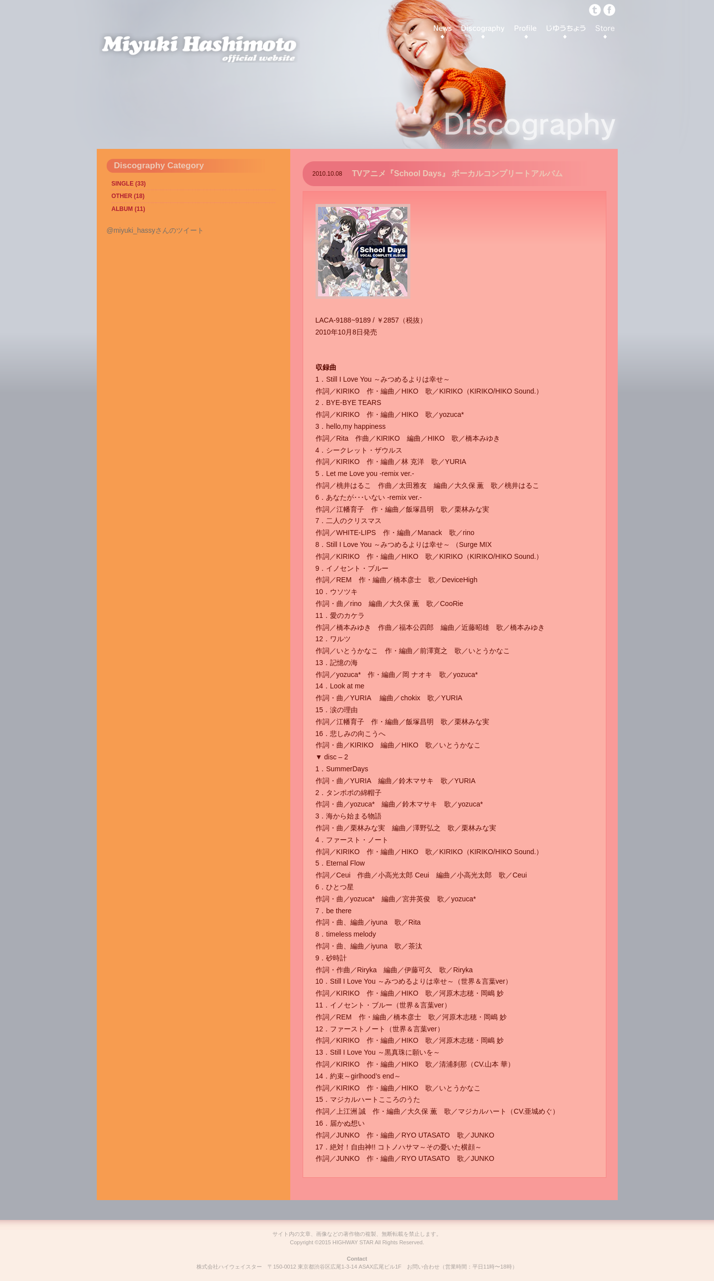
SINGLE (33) (129, 183)
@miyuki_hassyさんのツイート (155, 230)
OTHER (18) (128, 196)
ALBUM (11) (128, 208)
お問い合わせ (423, 1267)
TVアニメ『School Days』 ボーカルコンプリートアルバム (457, 173)
